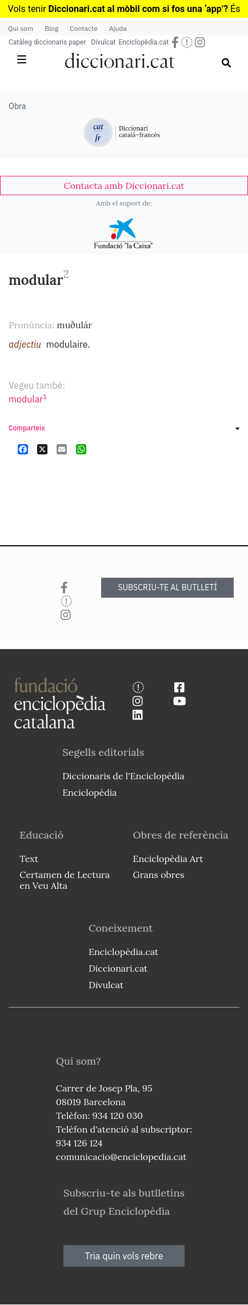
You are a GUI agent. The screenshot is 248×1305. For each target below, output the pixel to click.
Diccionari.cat (118, 968)
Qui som (20, 28)
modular (28, 399)
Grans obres (159, 874)
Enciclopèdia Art (168, 858)
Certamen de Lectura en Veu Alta (64, 880)
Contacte (83, 28)
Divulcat (103, 42)
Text (28, 858)
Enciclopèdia (89, 792)
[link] (124, 185)
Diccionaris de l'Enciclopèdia (123, 776)
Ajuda (118, 28)
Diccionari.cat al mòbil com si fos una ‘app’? (138, 8)
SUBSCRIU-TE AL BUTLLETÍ (167, 587)
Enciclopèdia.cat (143, 42)
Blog (51, 28)
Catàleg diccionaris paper (47, 42)
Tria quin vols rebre (124, 1256)
